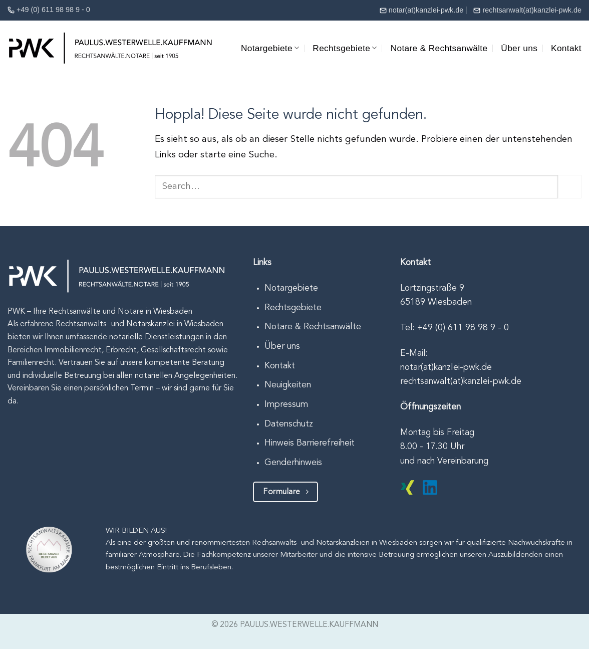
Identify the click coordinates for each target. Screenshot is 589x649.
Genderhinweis (293, 463)
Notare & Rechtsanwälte (439, 48)
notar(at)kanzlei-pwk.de (426, 10)
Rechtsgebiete (345, 48)
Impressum (286, 404)
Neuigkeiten (287, 385)
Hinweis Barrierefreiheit (309, 443)
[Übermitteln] (569, 186)
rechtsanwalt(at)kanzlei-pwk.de (531, 10)
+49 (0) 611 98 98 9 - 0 (53, 10)
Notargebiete (270, 48)
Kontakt (566, 48)
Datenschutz (288, 424)
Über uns (519, 48)
